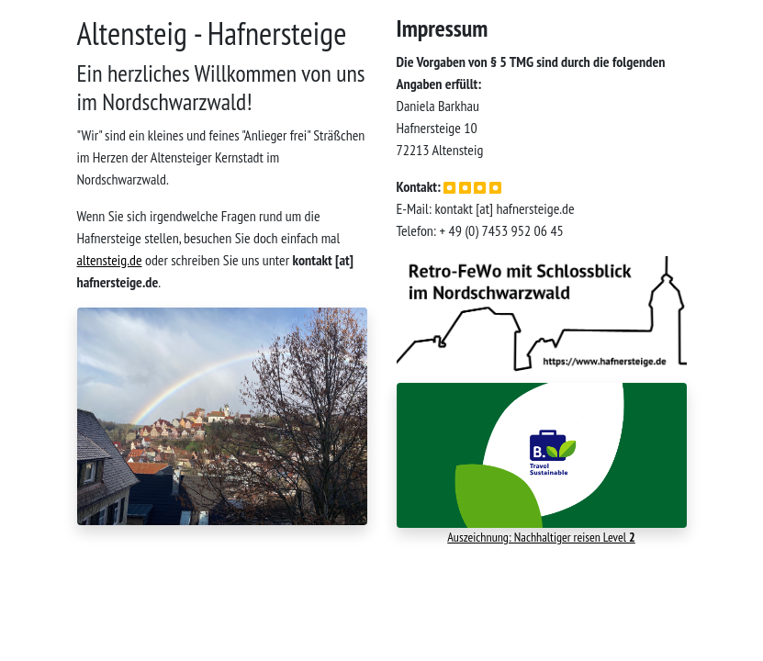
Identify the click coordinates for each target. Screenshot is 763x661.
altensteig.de (109, 260)
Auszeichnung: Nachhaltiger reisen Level (541, 537)
